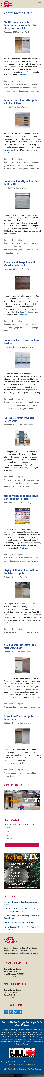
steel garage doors (32, 707)
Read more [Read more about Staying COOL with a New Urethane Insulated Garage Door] (10, 623)
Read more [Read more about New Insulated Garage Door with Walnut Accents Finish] (23, 315)
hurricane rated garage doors (26, 165)
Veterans (34, 561)
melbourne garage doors (13, 91)
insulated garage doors (29, 88)
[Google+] (16, 1012)
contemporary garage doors (17, 480)
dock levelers (34, 402)
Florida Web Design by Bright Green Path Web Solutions (22, 1069)
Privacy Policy (30, 1064)
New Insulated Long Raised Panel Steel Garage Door (20, 646)
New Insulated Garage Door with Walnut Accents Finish (19, 263)
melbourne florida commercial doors (18, 405)
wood (6, 172)
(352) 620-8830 (10, 997)
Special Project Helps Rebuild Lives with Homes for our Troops (21, 497)
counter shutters (10, 246)
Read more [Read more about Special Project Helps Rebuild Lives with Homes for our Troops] (24, 548)
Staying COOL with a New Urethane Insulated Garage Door (21, 571)
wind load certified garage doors (16, 486)
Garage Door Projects (14, 81)
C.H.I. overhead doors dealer (17, 84)
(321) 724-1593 (10, 976)
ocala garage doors (31, 91)
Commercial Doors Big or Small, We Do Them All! (21, 182)
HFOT (8, 558)
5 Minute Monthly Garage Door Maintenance (19, 922)
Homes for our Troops (20, 558)
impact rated (34, 480)
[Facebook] (6, 1012)
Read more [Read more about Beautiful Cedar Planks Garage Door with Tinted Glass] (8, 153)
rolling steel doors (11, 253)
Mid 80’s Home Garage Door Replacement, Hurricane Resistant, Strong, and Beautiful (21, 25)
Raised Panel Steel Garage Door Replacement (19, 717)
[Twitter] (11, 1012)
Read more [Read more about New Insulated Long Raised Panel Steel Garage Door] (36, 697)
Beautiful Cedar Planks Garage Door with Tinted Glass (21, 101)
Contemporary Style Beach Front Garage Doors (19, 419)
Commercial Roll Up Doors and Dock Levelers (21, 341)
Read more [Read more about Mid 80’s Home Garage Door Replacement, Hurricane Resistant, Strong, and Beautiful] (23, 75)
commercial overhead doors (17, 402)
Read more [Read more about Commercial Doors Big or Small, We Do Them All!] (13, 234)
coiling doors (34, 243)
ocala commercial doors (28, 250)
